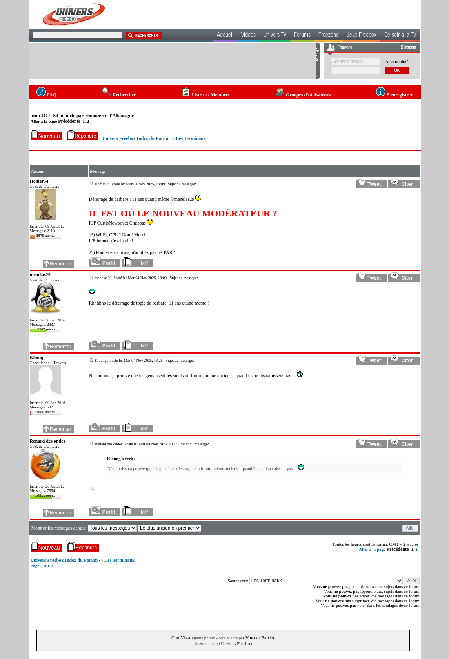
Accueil (225, 36)
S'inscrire (408, 47)
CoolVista (180, 638)
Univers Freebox (236, 643)
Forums (302, 36)
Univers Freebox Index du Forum (136, 138)
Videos (248, 36)
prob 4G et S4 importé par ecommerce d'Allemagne (82, 115)
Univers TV (275, 36)
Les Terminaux (191, 138)
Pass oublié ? (397, 61)
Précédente (69, 121)
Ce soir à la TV (400, 36)
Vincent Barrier (259, 638)
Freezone (328, 36)
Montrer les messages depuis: (59, 528)
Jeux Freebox (361, 36)
